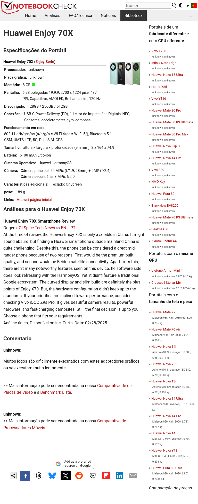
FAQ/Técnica (80, 15)
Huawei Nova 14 (163, 433)
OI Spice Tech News (37, 227)
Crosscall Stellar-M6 (166, 283)
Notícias (108, 15)
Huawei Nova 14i (163, 347)
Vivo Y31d (158, 98)
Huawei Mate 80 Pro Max (169, 134)
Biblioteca (134, 15)
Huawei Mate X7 (163, 312)
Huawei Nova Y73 (164, 450)
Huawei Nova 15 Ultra (167, 75)
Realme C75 (160, 229)
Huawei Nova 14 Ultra (167, 398)
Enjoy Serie (45, 62)
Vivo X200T (159, 51)
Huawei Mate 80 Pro (166, 110)
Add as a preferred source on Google (73, 464)
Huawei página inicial (34, 200)
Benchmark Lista (55, 392)
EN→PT (68, 227)
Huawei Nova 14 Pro (166, 416)
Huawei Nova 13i (163, 381)
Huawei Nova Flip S (165, 146)
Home (30, 15)
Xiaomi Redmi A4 (164, 241)
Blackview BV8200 (164, 205)
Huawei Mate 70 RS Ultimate (172, 217)
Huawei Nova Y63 (164, 364)
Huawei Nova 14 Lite (166, 158)
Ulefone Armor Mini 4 (167, 270)
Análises (52, 15)
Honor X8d (159, 87)
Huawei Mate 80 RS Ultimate (172, 122)
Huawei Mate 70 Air (165, 329)
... (192, 15)
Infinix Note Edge (163, 63)
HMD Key (158, 182)
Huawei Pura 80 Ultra (166, 468)
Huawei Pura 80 (163, 194)
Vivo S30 (157, 170)
